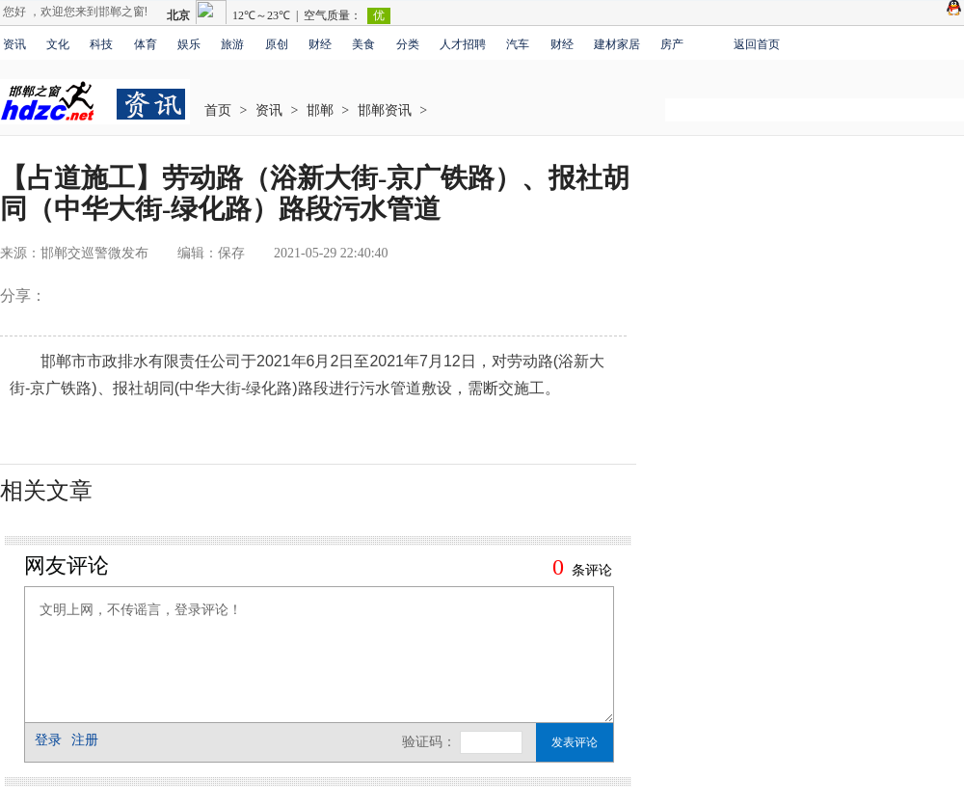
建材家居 (617, 44)
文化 (57, 44)
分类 (407, 44)
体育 (145, 44)
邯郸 (320, 110)
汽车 (517, 44)
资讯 (14, 44)
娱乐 (189, 44)
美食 (363, 44)
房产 (671, 44)
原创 (276, 44)
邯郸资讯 (385, 110)
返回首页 (757, 44)
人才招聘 (463, 44)
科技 (101, 44)
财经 (320, 44)
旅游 (232, 44)
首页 (217, 110)
